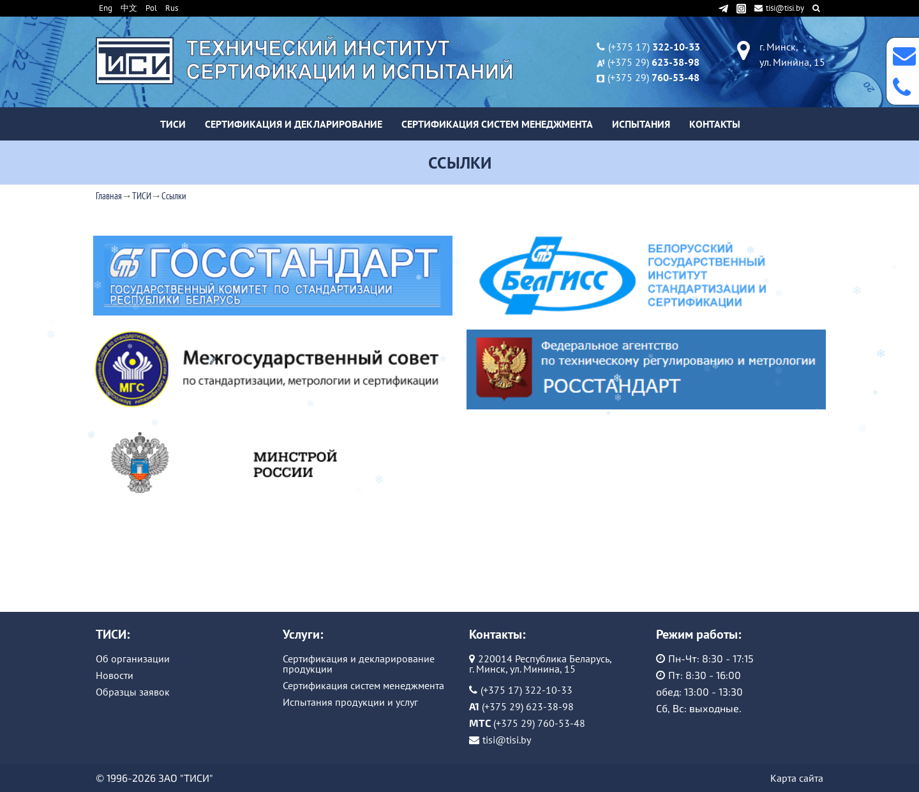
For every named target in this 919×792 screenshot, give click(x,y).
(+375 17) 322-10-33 (526, 689)
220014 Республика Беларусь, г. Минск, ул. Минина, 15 (540, 663)
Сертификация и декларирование (293, 124)
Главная (109, 196)
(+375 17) (654, 46)
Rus (171, 8)
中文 (129, 8)
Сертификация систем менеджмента (497, 124)
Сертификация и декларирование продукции (359, 663)
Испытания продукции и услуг (350, 702)
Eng (105, 8)
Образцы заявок (133, 691)
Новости (114, 675)
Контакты (714, 124)
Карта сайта (796, 778)
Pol (151, 8)
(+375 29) (653, 62)
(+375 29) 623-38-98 (528, 706)
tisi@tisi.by (780, 8)
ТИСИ (173, 124)
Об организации (133, 658)
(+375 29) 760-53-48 (539, 723)
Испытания (641, 124)
